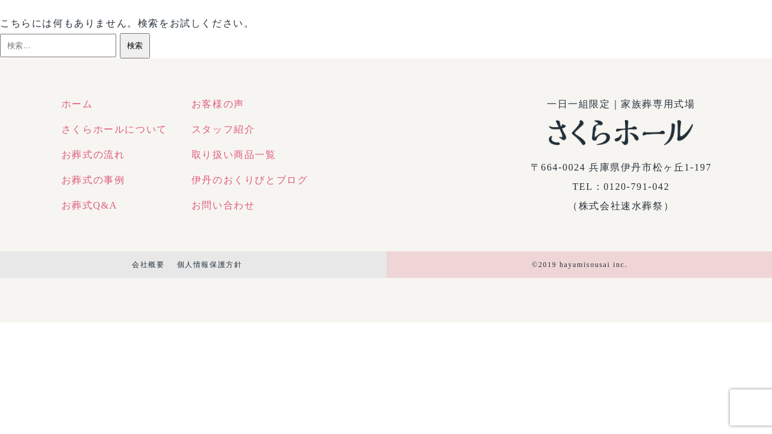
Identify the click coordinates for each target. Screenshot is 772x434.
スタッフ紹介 (223, 129)
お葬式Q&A (89, 205)
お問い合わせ (223, 205)
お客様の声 (217, 104)
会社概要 (148, 264)
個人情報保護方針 (210, 264)
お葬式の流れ (93, 154)
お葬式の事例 (93, 180)
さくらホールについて (114, 129)
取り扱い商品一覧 (233, 154)
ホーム (77, 104)
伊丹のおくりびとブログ (249, 180)
